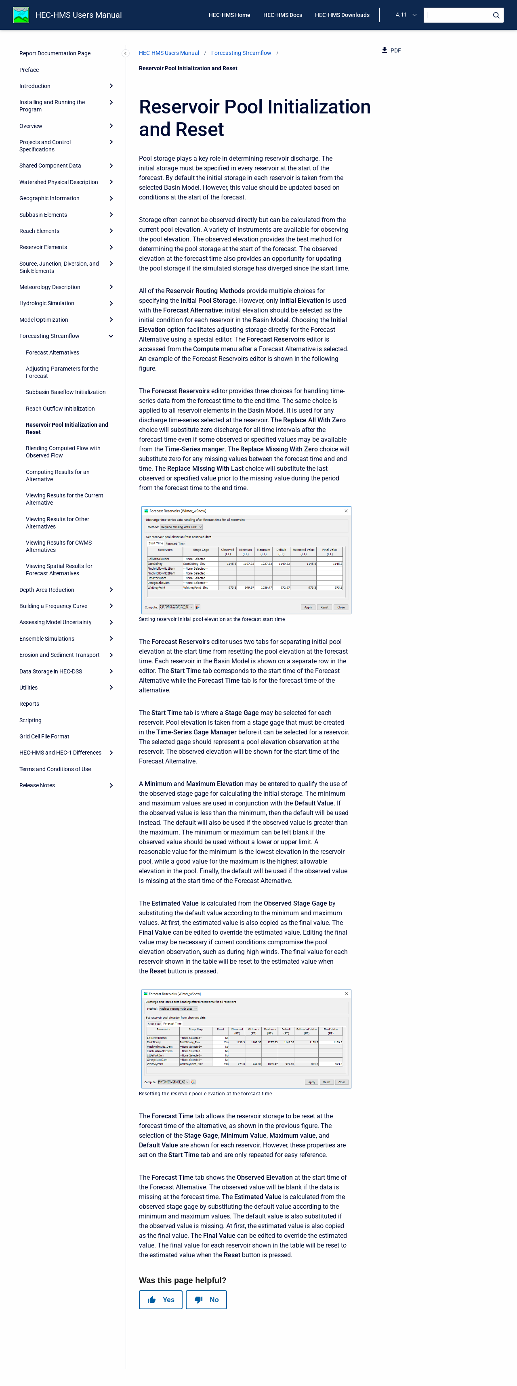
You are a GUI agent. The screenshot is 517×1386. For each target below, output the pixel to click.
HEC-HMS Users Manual (79, 15)
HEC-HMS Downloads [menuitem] (342, 15)
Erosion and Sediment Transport (59, 655)
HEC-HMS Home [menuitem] (229, 15)
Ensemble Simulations (46, 638)
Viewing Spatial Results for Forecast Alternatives (59, 570)
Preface (29, 70)
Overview (30, 126)
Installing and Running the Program (52, 106)
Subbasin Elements (43, 215)
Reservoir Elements (43, 247)
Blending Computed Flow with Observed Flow (63, 452)
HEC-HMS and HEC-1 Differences (60, 752)
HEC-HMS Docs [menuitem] (282, 15)
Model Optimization (43, 320)
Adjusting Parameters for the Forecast (62, 372)
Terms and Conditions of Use (55, 769)
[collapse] (111, 336)
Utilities (28, 687)
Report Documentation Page (54, 53)
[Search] (463, 15)
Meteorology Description (49, 287)
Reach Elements (39, 231)
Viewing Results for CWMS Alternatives (59, 546)
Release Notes (37, 785)
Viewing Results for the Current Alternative (64, 499)
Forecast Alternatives (52, 352)
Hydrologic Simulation (46, 303)
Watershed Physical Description (58, 182)
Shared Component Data (50, 165)
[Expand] (111, 86)
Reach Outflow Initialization (60, 408)
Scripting (30, 720)
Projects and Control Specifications (45, 146)
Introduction (34, 86)
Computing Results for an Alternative (58, 475)
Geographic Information (49, 198)
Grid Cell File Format (44, 736)
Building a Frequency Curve (53, 606)
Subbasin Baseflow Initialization (66, 392)
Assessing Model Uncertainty (55, 622)
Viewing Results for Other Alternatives (57, 523)
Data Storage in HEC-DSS (50, 671)
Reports (29, 703)
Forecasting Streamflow (49, 336)
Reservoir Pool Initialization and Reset (67, 428)
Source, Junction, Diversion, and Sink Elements (59, 267)
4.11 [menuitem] (401, 14)
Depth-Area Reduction (46, 590)
